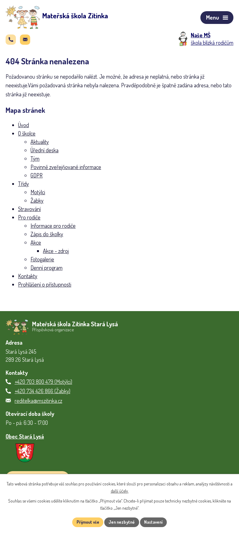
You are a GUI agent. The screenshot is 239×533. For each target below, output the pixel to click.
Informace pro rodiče (53, 227)
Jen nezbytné (122, 522)
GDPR (36, 177)
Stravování (29, 210)
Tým (35, 160)
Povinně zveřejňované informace (65, 168)
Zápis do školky (46, 235)
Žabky (37, 202)
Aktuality (39, 143)
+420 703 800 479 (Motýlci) (43, 382)
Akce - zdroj (56, 252)
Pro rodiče (29, 219)
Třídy (23, 185)
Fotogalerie (42, 261)
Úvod (23, 126)
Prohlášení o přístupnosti (44, 286)
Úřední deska (44, 152)
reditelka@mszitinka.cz (38, 401)
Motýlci (37, 194)
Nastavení (155, 522)
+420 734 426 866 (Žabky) (42, 392)
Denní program (46, 269)
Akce (35, 244)
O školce (26, 135)
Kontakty (27, 277)
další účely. (120, 490)
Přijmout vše (86, 522)
